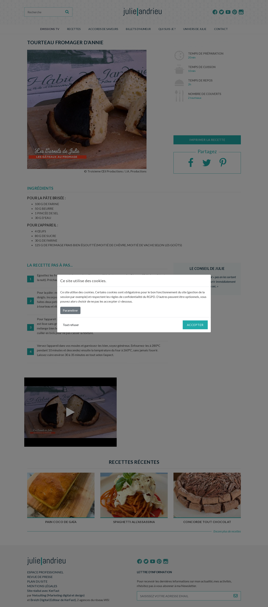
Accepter (195, 325)
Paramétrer (70, 310)
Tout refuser (71, 325)
